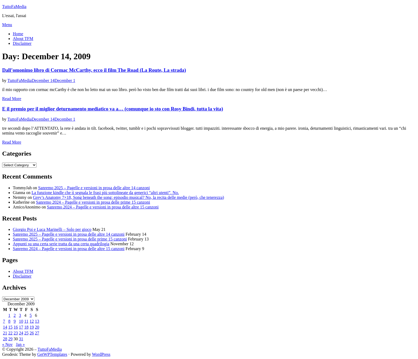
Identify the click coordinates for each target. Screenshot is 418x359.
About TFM (23, 38)
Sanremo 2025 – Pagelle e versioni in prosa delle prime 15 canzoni (70, 239)
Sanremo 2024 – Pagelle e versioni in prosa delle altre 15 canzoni (103, 207)
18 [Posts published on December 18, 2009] (26, 327)
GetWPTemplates (52, 354)
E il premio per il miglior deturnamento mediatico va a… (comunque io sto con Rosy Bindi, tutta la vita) (112, 109)
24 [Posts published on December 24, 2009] (21, 333)
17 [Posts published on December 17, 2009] (21, 327)
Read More (11, 98)
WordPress (101, 354)
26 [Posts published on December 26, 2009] (32, 333)
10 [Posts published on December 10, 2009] (21, 321)
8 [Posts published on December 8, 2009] (9, 321)
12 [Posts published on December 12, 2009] (32, 321)
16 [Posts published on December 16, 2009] (16, 327)
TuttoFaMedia (14, 6)
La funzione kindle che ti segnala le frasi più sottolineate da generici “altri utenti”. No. (105, 192)
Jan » (20, 344)
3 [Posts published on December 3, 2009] (20, 315)
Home (18, 33)
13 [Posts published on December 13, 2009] (37, 321)
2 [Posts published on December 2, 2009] (15, 315)
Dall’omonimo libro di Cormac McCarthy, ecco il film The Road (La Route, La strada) (94, 70)
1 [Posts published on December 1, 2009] (9, 315)
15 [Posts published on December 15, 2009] (10, 327)
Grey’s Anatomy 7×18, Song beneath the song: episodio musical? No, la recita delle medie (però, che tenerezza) (128, 197)
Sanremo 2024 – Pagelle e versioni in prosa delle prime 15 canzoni (93, 202)
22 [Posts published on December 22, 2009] (10, 333)
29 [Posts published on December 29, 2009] (10, 339)
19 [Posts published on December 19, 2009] (32, 327)
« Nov (7, 344)
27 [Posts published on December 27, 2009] (37, 333)
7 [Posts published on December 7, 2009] (4, 321)
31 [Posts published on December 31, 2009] (21, 339)
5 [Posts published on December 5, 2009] (31, 315)
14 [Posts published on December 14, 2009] (5, 327)
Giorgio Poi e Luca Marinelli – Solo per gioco (52, 229)
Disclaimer (22, 43)
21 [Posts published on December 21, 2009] (5, 333)
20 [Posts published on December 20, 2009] (37, 327)
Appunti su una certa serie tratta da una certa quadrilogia (61, 244)
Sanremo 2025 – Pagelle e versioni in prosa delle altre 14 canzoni (94, 188)
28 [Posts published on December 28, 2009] (5, 339)
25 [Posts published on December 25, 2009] (26, 333)
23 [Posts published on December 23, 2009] (16, 333)
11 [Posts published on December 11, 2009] (26, 321)
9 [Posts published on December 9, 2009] (15, 321)
